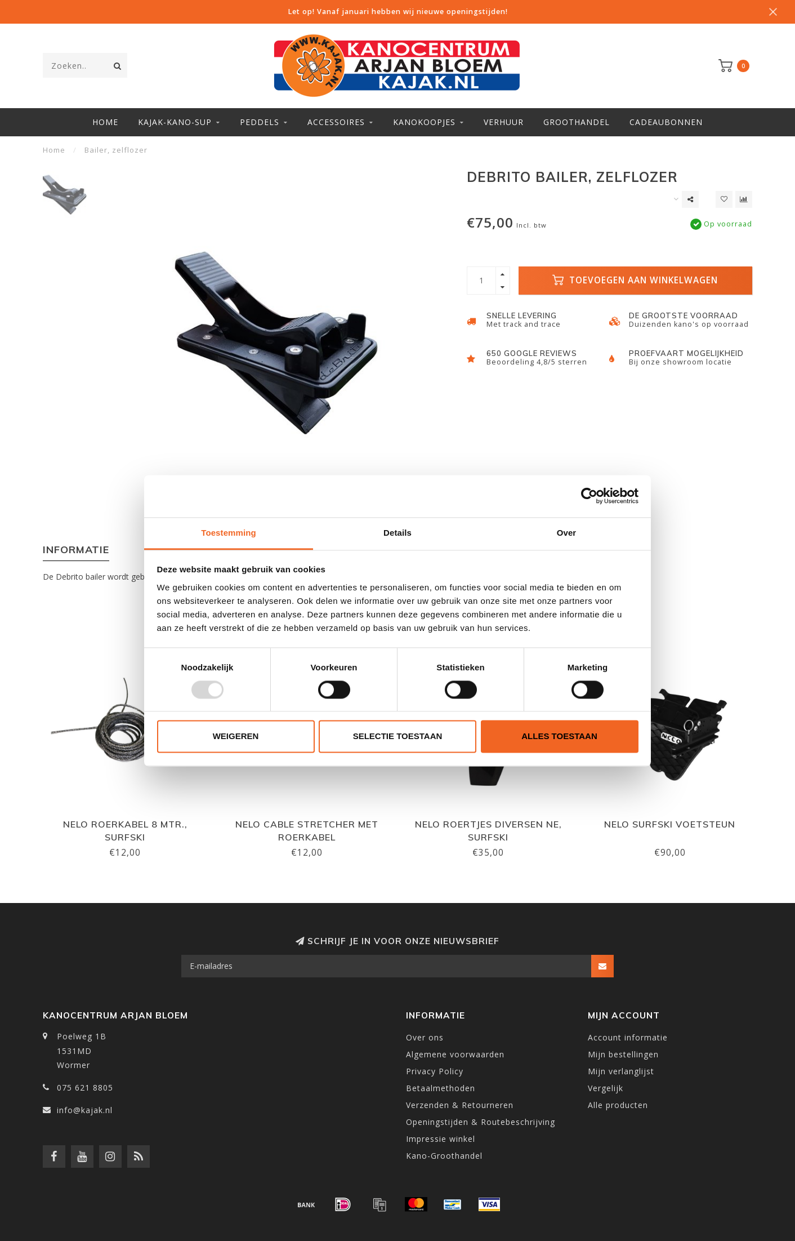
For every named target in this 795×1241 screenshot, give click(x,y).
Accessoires (336, 122)
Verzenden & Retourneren (459, 1105)
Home (105, 122)
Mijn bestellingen (623, 1054)
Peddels (259, 122)
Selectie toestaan (398, 736)
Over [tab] (567, 532)
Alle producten (618, 1105)
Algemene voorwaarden (455, 1054)
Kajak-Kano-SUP (175, 122)
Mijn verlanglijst (621, 1071)
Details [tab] (397, 532)
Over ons (425, 1037)
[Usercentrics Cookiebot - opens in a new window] (589, 495)
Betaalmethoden (440, 1088)
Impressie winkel (440, 1138)
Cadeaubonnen (666, 122)
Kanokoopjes (424, 122)
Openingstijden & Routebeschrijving (480, 1122)
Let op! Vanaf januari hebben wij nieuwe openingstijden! (398, 11)
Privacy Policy (434, 1071)
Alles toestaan (559, 736)
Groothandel (576, 122)
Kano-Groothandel (444, 1155)
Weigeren (236, 736)
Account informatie (628, 1037)
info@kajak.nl (85, 1110)
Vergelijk (605, 1088)
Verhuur (504, 122)
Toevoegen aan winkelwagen (635, 280)
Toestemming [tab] (228, 532)
